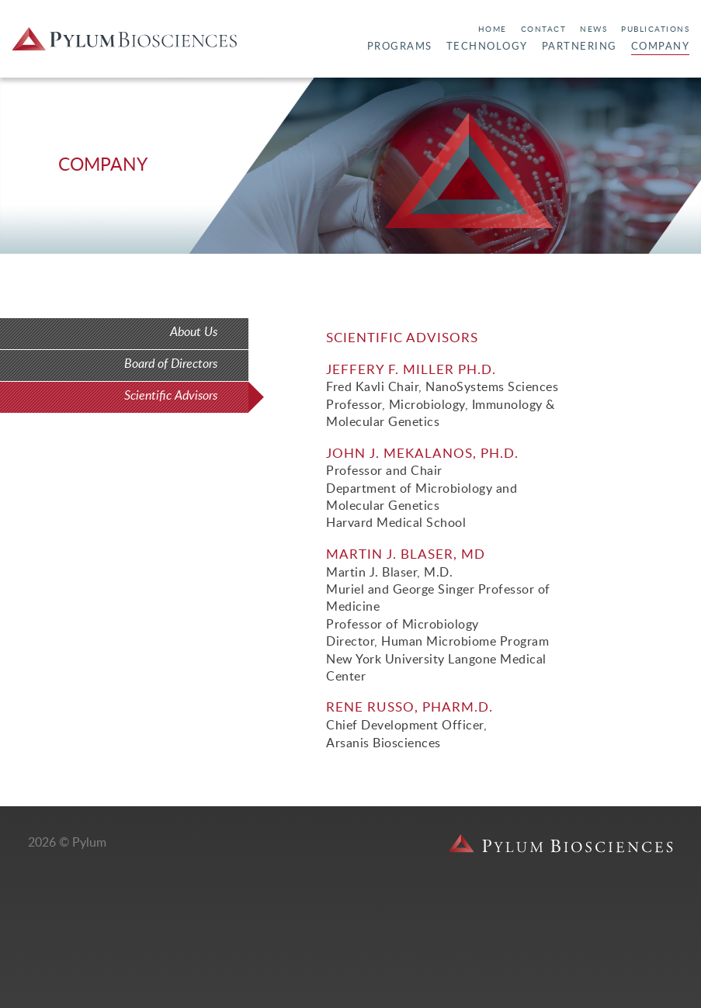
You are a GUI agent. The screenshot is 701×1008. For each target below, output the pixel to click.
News (593, 29)
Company (660, 47)
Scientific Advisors (170, 396)
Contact (544, 29)
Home (492, 29)
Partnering (579, 47)
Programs (399, 47)
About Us (193, 332)
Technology (487, 47)
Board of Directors (170, 364)
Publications (655, 29)
